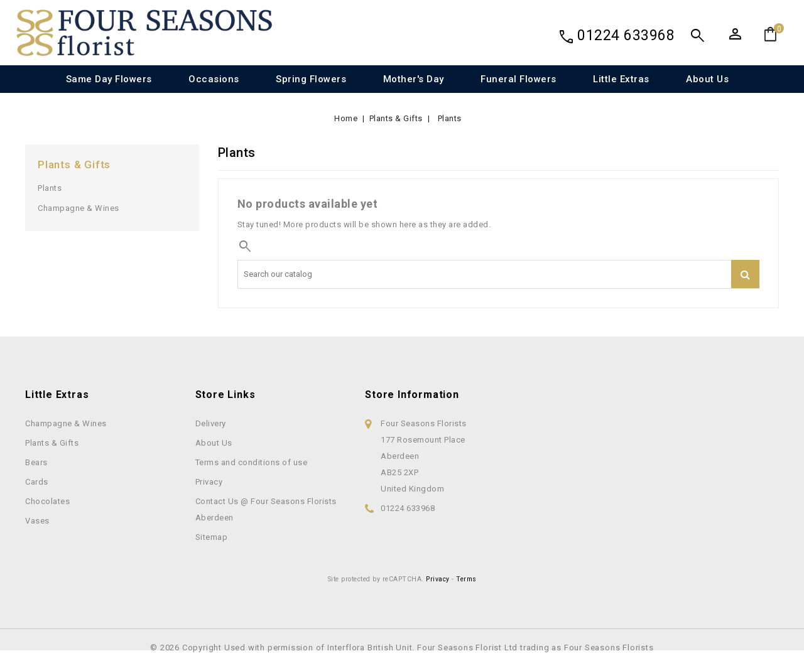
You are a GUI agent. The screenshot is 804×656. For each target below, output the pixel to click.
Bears (36, 462)
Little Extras (621, 79)
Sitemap (211, 537)
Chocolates (47, 501)
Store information (412, 395)
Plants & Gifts (74, 164)
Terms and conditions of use (251, 462)
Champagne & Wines (78, 208)
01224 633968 (626, 35)
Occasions (213, 79)
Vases (37, 520)
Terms (466, 579)
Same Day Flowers (109, 79)
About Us (707, 79)
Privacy (209, 482)
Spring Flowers (311, 79)
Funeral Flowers (519, 79)
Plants (50, 188)
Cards (36, 482)
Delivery (210, 423)
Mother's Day (413, 79)
